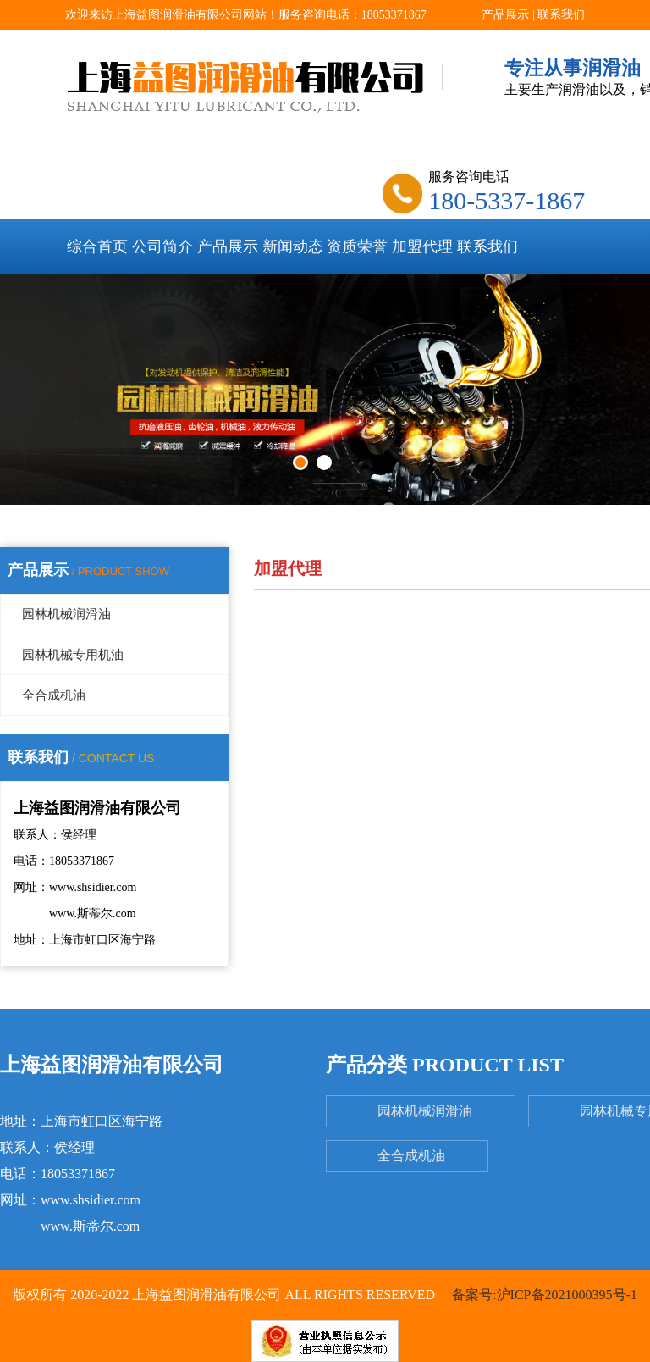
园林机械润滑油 (66, 614)
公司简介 (162, 246)
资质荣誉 (357, 246)
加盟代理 (422, 246)
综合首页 (97, 246)
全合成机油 (53, 695)
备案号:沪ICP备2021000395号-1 (543, 1294)
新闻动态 (292, 246)
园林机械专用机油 (73, 655)
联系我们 (561, 14)
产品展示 (505, 14)
